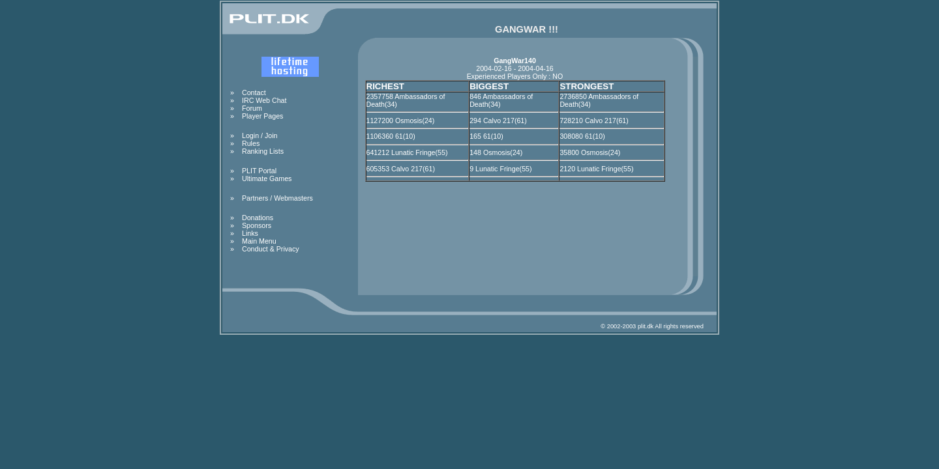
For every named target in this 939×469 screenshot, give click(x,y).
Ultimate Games (266, 178)
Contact (254, 92)
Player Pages (262, 116)
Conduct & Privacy (270, 249)
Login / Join (260, 135)
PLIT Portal (259, 171)
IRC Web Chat (264, 100)
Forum (252, 108)
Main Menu (259, 241)
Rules (251, 143)
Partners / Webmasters (277, 198)
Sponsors (256, 225)
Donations (257, 217)
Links (250, 233)
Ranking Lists (263, 151)
